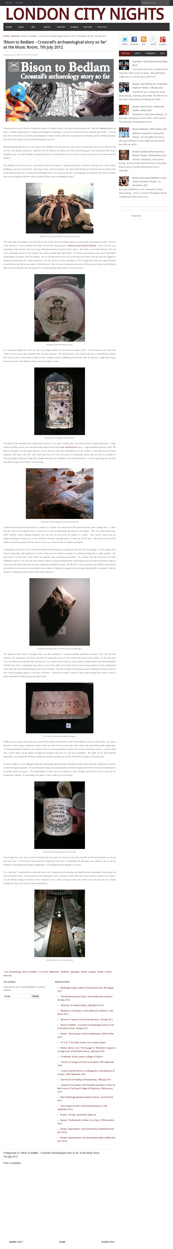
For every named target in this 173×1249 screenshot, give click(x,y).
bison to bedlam (30, 972)
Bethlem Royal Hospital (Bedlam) (82, 245)
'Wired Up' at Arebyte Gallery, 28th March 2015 (82, 1005)
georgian (75, 972)
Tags (162, 53)
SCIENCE (74, 27)
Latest (137, 53)
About (8, 2)
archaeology (15, 972)
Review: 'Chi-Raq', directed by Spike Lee (78, 1115)
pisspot (92, 972)
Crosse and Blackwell (68, 447)
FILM (21, 27)
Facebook (134, 44)
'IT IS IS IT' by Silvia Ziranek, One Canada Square (83, 1042)
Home (6, 36)
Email (153, 44)
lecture (84, 972)
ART (33, 27)
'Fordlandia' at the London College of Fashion (81, 1057)
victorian (15, 36)
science (108, 972)
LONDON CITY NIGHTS (84, 14)
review (100, 972)
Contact (19, 2)
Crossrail (102, 128)
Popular (125, 53)
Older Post (108, 1242)
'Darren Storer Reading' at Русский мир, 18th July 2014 (85, 1080)
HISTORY (87, 27)
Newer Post (16, 1242)
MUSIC (47, 27)
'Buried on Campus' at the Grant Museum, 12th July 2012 (86, 1019)
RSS (143, 44)
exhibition (65, 972)
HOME (9, 27)
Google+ (162, 44)
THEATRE (61, 27)
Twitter (125, 44)
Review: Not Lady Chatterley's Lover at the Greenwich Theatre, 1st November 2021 (149, 182)
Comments (150, 53)
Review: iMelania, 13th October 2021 (149, 129)
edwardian (54, 972)
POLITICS (102, 27)
